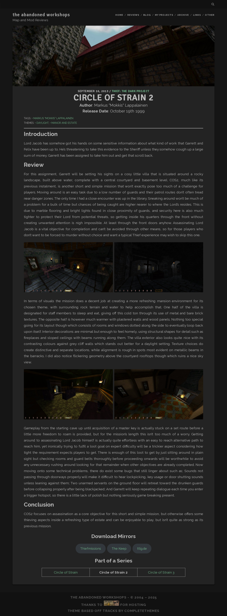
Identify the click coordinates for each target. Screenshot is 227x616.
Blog (147, 15)
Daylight (43, 122)
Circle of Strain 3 (161, 572)
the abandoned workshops (41, 15)
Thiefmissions (90, 548)
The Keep (119, 548)
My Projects (164, 15)
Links (197, 15)
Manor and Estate (64, 122)
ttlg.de (142, 548)
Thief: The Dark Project (130, 91)
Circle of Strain (66, 572)
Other (209, 15)
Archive (183, 15)
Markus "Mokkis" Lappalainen (53, 118)
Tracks (110, 611)
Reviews (133, 15)
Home (119, 15)
